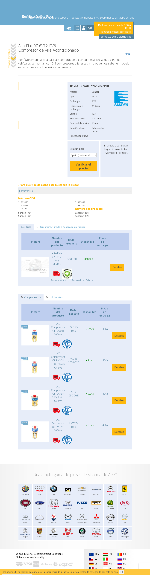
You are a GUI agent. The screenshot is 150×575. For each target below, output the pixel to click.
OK (121, 571)
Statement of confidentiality (30, 556)
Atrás (127, 49)
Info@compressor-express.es (116, 31)
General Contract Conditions (48, 553)
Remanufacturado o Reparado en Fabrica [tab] (60, 226)
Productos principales (81, 17)
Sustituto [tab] (26, 226)
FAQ (96, 17)
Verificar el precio (83, 166)
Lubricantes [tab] (54, 297)
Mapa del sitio (126, 17)
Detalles (117, 267)
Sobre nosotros (109, 17)
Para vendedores (38, 17)
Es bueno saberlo (58, 17)
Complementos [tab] (31, 297)
